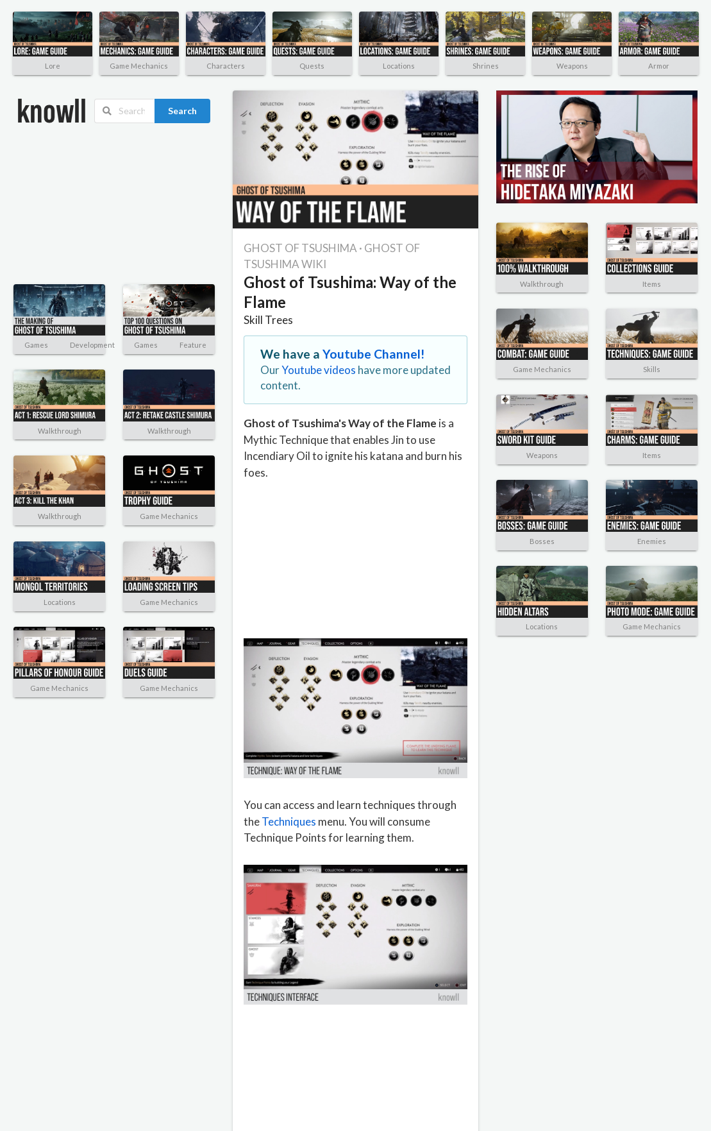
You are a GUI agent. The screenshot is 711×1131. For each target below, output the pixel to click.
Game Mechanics (139, 66)
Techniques (289, 821)
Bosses (542, 541)
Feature (193, 345)
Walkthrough (59, 431)
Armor (658, 66)
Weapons (572, 66)
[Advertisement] (80, 204)
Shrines (486, 66)
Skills (651, 369)
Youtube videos (318, 370)
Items (651, 284)
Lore (52, 66)
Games (36, 345)
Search (182, 110)
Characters (225, 66)
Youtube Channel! (373, 353)
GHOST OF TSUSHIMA (300, 248)
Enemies (651, 541)
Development (92, 345)
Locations (399, 66)
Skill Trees (268, 320)
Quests (311, 66)
